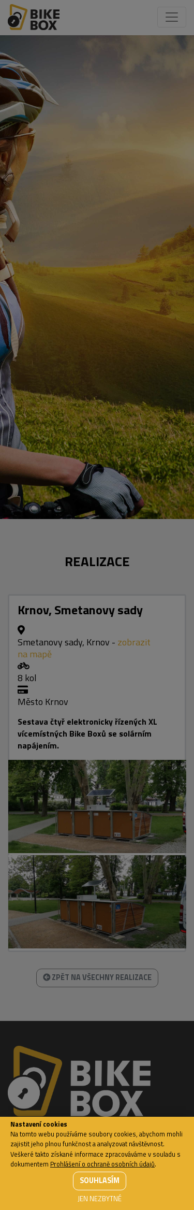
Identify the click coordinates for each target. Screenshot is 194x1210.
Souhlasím (100, 1180)
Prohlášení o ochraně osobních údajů (102, 1164)
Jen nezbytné (100, 1198)
